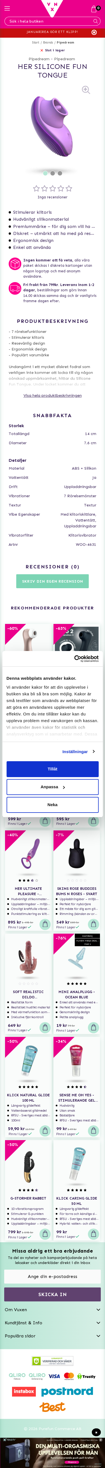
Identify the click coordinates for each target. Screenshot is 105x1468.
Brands (48, 42)
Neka (53, 804)
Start (35, 42)
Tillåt (52, 769)
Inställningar (75, 751)
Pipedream (65, 42)
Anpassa (53, 786)
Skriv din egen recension (52, 581)
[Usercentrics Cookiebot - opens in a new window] (75, 658)
